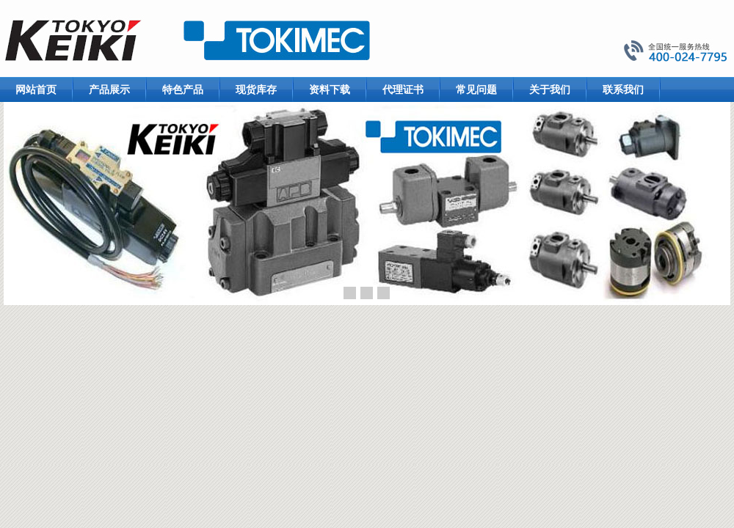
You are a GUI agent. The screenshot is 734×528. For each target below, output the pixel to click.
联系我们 (623, 89)
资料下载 (329, 89)
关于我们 (549, 89)
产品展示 (109, 89)
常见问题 (476, 89)
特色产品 (182, 89)
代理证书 (403, 89)
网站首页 (36, 89)
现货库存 (256, 89)
